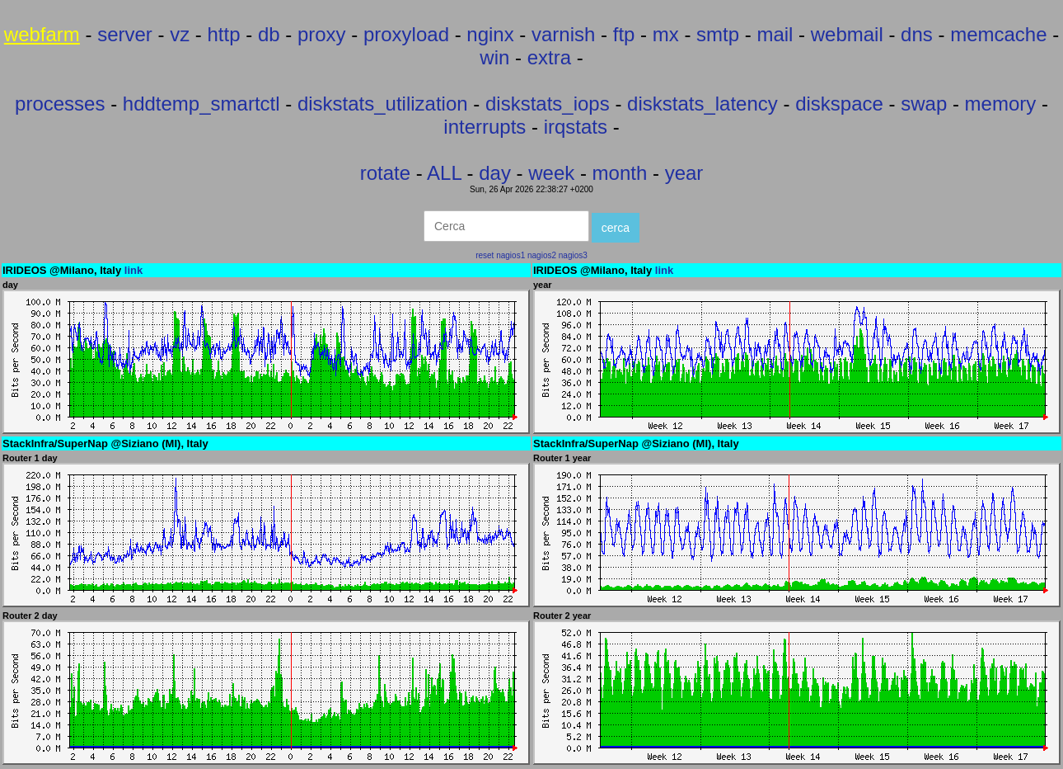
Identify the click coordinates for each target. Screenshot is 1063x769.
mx (666, 34)
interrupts (484, 127)
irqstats (575, 127)
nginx (489, 34)
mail (774, 34)
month (620, 173)
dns (917, 34)
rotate (385, 173)
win (494, 57)
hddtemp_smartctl (201, 103)
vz (180, 34)
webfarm (42, 34)
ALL (444, 173)
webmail (847, 34)
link (133, 270)
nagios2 (541, 255)
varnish (563, 34)
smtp (717, 34)
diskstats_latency (702, 103)
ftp (624, 34)
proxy (321, 34)
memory (1001, 103)
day (495, 173)
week (551, 173)
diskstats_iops (547, 103)
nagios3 (573, 255)
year (684, 173)
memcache (998, 34)
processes (60, 103)
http (224, 34)
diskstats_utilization (382, 103)
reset (484, 255)
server (124, 34)
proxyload (406, 34)
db (269, 34)
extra (549, 57)
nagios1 (510, 255)
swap (924, 103)
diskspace (839, 103)
